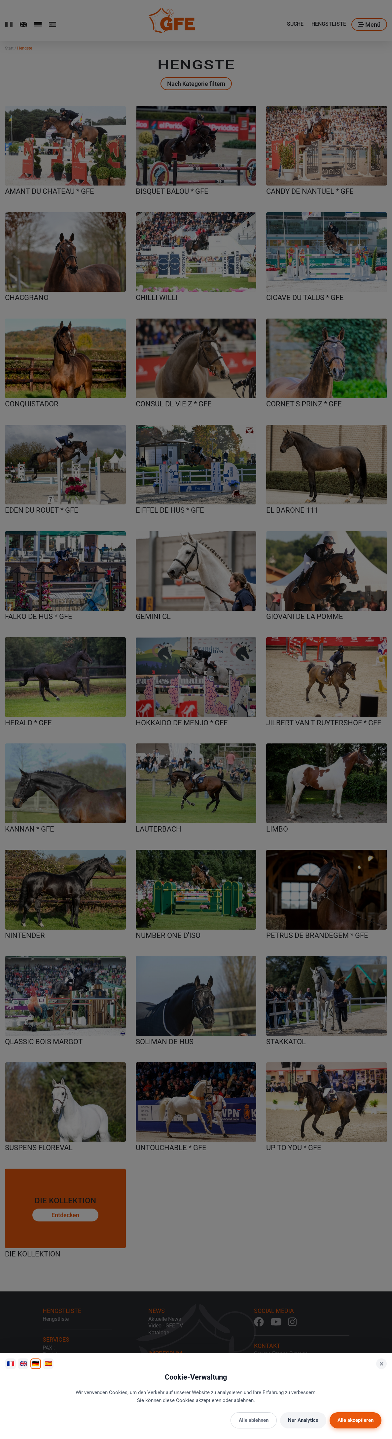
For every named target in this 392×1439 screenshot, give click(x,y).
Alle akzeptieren (356, 1420)
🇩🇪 (35, 1363)
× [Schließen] (381, 1363)
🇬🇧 (23, 1363)
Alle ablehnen (253, 1420)
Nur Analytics (303, 1420)
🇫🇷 (10, 1363)
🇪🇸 (48, 1363)
